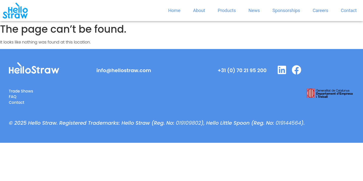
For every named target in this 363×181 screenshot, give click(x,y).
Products (227, 10)
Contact (349, 10)
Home (174, 10)
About (199, 10)
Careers (320, 10)
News (254, 10)
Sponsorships (286, 10)
